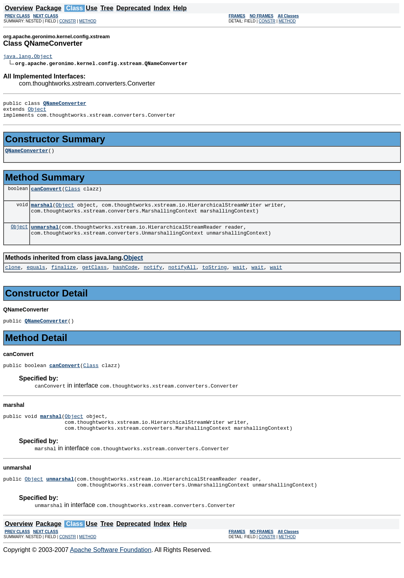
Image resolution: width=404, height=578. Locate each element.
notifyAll (182, 279)
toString (214, 279)
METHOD (87, 21)
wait (239, 279)
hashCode (125, 279)
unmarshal (45, 237)
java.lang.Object (27, 57)
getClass (94, 279)
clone (13, 279)
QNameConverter (26, 156)
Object (37, 112)
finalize (63, 279)
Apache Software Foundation (110, 571)
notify (153, 279)
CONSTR (67, 21)
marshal (42, 212)
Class (72, 195)
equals (36, 279)
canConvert (46, 195)
